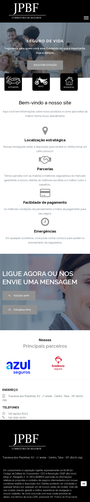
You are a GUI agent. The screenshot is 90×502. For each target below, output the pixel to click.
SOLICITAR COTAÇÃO (45, 65)
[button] (86, 17)
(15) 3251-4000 (19, 295)
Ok (83, 483)
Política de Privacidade (65, 497)
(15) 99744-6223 (20, 309)
